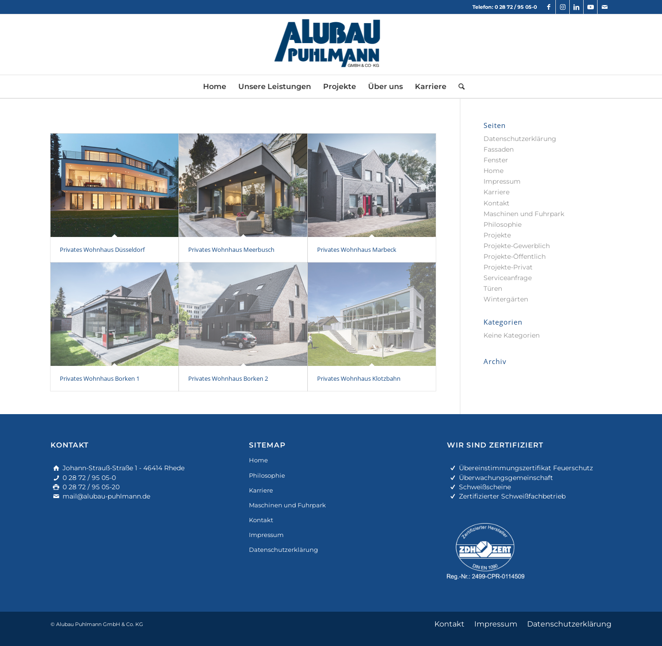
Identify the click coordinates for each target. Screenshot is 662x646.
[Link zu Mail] (604, 7)
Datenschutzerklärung (520, 138)
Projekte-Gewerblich (517, 246)
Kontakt (496, 203)
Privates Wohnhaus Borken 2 (228, 378)
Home (493, 170)
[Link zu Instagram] (562, 7)
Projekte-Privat (508, 267)
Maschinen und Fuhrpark (524, 214)
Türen (493, 288)
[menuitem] (214, 86)
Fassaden (499, 149)
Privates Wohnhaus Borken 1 (100, 378)
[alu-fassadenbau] (331, 44)
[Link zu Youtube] (590, 7)
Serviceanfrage (508, 278)
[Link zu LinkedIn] (576, 7)
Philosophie (503, 224)
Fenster (496, 160)
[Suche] (458, 86)
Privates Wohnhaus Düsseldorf (102, 249)
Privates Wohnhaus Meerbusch (231, 249)
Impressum (502, 181)
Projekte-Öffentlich (515, 256)
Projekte (497, 235)
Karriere (496, 192)
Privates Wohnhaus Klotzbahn (359, 378)
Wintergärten (506, 299)
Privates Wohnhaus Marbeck (356, 249)
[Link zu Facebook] (548, 7)
